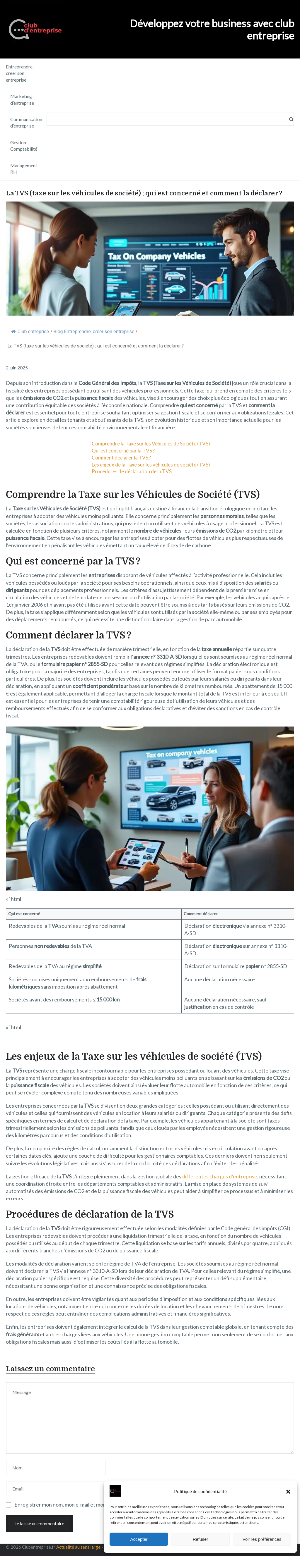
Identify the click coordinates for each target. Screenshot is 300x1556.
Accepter (138, 1539)
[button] (288, 1492)
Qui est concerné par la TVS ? (123, 450)
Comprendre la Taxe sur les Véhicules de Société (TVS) (151, 443)
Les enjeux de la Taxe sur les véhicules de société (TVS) (151, 465)
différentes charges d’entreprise (219, 1176)
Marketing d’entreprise (22, 99)
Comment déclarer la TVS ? (121, 458)
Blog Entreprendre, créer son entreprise (94, 331)
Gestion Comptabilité (23, 146)
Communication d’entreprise (26, 122)
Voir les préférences (262, 1539)
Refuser (200, 1539)
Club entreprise (30, 331)
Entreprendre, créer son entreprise (19, 73)
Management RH (23, 169)
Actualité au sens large (78, 1547)
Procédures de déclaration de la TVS (132, 471)
